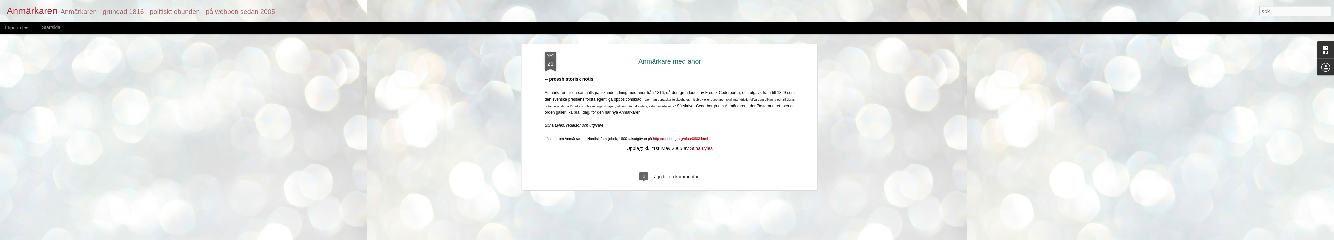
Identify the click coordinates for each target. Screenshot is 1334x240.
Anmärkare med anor (669, 35)
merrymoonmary (664, 236)
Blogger (704, 236)
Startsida (51, 27)
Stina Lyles (701, 122)
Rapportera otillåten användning (738, 236)
